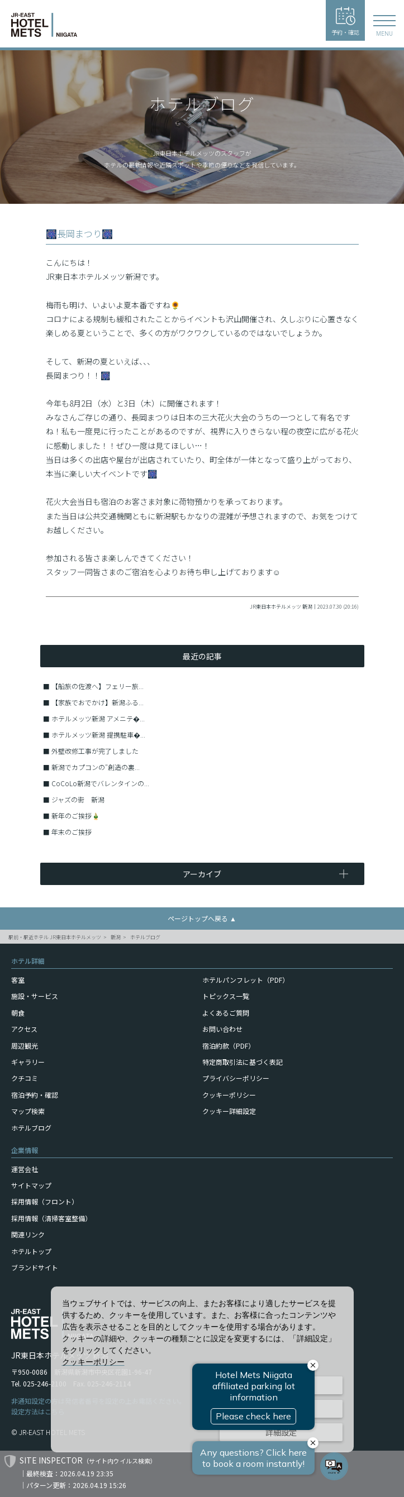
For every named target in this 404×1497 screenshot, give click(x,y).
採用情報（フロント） (44, 1201)
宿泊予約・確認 (34, 1094)
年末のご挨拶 (71, 831)
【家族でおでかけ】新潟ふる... (97, 702)
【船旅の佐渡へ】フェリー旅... (97, 686)
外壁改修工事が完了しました (95, 750)
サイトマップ (31, 1185)
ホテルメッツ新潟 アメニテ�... (98, 718)
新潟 (116, 937)
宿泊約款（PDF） (228, 1045)
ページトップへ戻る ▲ (202, 918)
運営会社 (24, 1169)
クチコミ (24, 1078)
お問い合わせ (222, 1029)
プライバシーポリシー (235, 1078)
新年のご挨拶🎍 (75, 815)
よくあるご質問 (225, 1012)
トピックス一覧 (225, 996)
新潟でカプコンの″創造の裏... (95, 767)
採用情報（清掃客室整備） (51, 1218)
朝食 (18, 1012)
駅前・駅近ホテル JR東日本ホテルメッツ (54, 937)
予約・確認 (345, 21)
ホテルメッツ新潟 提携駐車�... (98, 734)
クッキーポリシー (229, 1094)
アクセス (24, 1029)
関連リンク (28, 1234)
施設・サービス (34, 996)
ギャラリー (28, 1061)
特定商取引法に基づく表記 (242, 1061)
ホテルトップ (31, 1251)
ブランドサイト (34, 1267)
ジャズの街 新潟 (77, 799)
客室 (18, 979)
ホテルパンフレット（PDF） (245, 979)
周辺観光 (24, 1045)
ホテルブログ (145, 937)
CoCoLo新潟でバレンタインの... (100, 783)
